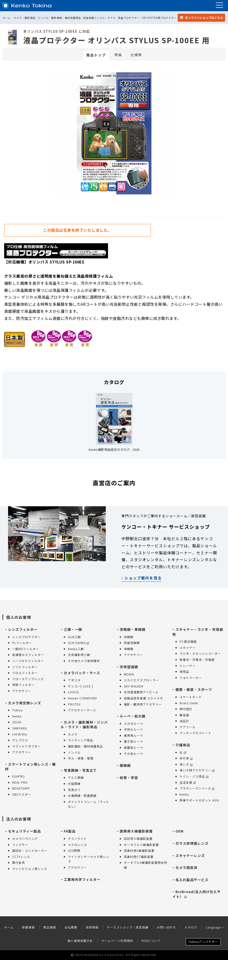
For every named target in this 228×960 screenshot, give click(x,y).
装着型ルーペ (133, 747)
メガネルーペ (133, 723)
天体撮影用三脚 (79, 655)
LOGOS (73, 692)
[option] (114, 134)
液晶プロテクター (129, 18)
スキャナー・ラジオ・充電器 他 (197, 632)
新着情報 (28, 927)
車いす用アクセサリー (197, 770)
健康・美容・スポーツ (193, 689)
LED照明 (74, 850)
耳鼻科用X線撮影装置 (139, 850)
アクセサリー (21, 691)
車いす (186, 764)
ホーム (6, 18)
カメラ (72, 734)
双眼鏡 (128, 637)
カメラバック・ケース (82, 672)
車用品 (184, 671)
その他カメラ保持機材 (84, 661)
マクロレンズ (77, 845)
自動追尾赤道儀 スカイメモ (143, 698)
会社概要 (71, 927)
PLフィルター (22, 643)
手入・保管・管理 (80, 758)
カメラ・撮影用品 (24, 18)
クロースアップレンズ (28, 679)
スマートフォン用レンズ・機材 (30, 766)
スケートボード (191, 697)
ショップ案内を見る (141, 578)
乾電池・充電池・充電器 (197, 659)
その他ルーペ (133, 753)
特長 (118, 54)
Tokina (17, 710)
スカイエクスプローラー (141, 680)
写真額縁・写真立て (80, 770)
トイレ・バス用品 (194, 776)
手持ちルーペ (133, 729)
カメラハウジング (25, 838)
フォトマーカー (191, 677)
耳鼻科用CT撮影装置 (138, 857)
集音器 (184, 715)
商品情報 (49, 927)
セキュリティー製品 (24, 831)
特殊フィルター (23, 685)
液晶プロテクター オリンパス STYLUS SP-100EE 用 (116, 40)
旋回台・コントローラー (29, 850)
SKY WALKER (133, 686)
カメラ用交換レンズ (24, 702)
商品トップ (96, 55)
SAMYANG (19, 728)
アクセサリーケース (82, 710)
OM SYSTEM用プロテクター (159, 18)
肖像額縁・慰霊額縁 (82, 795)
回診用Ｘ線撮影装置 (138, 838)
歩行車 (186, 758)
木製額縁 (74, 783)
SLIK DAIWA (78, 643)
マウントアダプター (26, 746)
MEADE (129, 674)
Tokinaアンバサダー (203, 941)
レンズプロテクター (26, 637)
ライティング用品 (80, 740)
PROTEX (74, 704)
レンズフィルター (22, 629)
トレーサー (187, 666)
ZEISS (16, 722)
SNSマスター (21, 794)
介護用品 (182, 744)
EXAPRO (18, 776)
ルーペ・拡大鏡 (132, 716)
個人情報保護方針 (80, 941)
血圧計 (184, 721)
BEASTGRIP (21, 788)
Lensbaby (19, 734)
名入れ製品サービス (191, 879)
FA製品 (70, 831)
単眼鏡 (128, 649)
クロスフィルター (25, 673)
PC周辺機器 (188, 641)
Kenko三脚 (76, 649)
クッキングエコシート (195, 733)
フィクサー (20, 845)
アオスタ (74, 680)
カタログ (191, 927)
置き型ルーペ (133, 741)
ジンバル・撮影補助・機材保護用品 (59, 18)
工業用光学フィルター (82, 879)
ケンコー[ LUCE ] (80, 686)
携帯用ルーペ (133, 735)
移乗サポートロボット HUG (199, 800)
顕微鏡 (125, 765)
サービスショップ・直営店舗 (127, 927)
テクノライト (77, 838)
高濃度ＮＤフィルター (28, 655)
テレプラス (20, 740)
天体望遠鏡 (129, 666)
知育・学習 (129, 777)
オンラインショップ (201, 17)
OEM (179, 831)
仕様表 (136, 54)
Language (215, 927)
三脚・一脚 (73, 629)
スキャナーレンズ (190, 855)
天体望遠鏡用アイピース (141, 692)
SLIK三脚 (74, 637)
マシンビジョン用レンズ (29, 868)
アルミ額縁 (76, 777)
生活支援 (188, 782)
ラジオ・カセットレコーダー (200, 653)
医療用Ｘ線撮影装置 (136, 831)
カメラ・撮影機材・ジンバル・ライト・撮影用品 (84, 724)
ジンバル (74, 752)
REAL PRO (20, 782)
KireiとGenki (189, 703)
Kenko (17, 716)
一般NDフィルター (25, 649)
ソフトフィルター (25, 667)
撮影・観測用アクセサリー (143, 704)
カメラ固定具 (186, 867)
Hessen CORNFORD (82, 698)
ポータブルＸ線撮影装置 (141, 845)
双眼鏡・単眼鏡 (132, 629)
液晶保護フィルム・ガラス (99, 18)
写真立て (74, 790)
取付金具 (18, 862)
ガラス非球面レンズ (191, 843)
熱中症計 (186, 709)
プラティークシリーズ (197, 788)
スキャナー (187, 647)
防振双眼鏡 (132, 643)
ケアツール (187, 727)
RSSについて (151, 941)
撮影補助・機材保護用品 (85, 746)
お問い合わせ (166, 927)
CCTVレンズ (21, 857)
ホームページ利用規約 (117, 941)
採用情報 (92, 927)
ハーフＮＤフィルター (28, 661)
